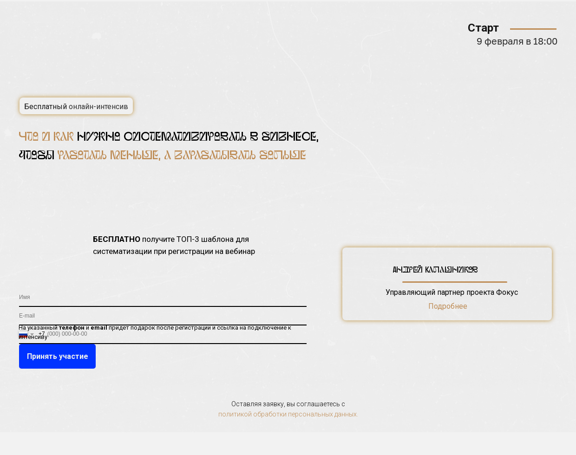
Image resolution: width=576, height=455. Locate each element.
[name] (163, 297)
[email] (163, 316)
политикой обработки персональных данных (287, 414)
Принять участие (57, 356)
